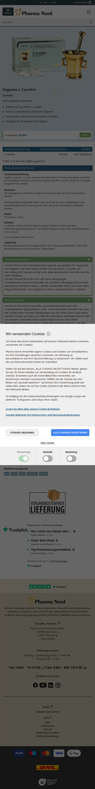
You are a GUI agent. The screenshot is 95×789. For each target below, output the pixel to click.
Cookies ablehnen (22, 432)
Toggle (24, 458)
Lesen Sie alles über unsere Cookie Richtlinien (33, 409)
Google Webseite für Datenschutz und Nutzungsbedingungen (43, 414)
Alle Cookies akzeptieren (70, 432)
